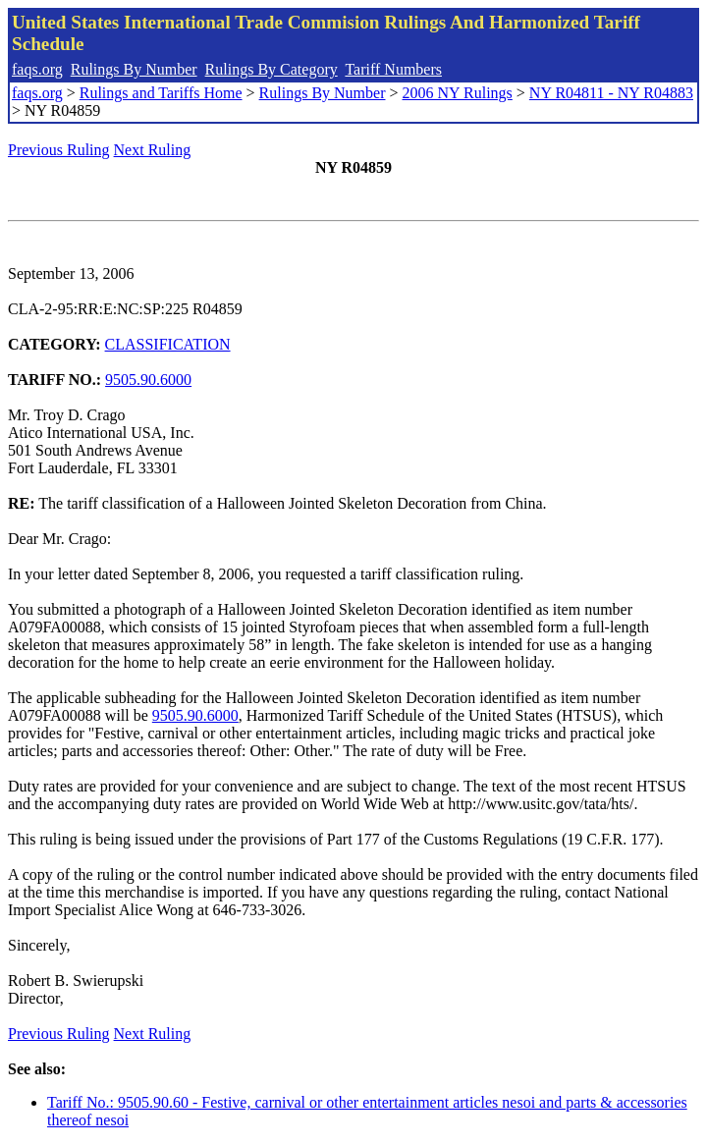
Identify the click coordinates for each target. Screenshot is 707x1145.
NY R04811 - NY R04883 (611, 92)
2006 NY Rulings (458, 92)
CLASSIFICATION (168, 344)
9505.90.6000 (148, 379)
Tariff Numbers (393, 69)
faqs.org (37, 69)
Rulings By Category (271, 69)
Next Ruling (152, 149)
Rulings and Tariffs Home (161, 92)
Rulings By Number (134, 69)
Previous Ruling (59, 149)
